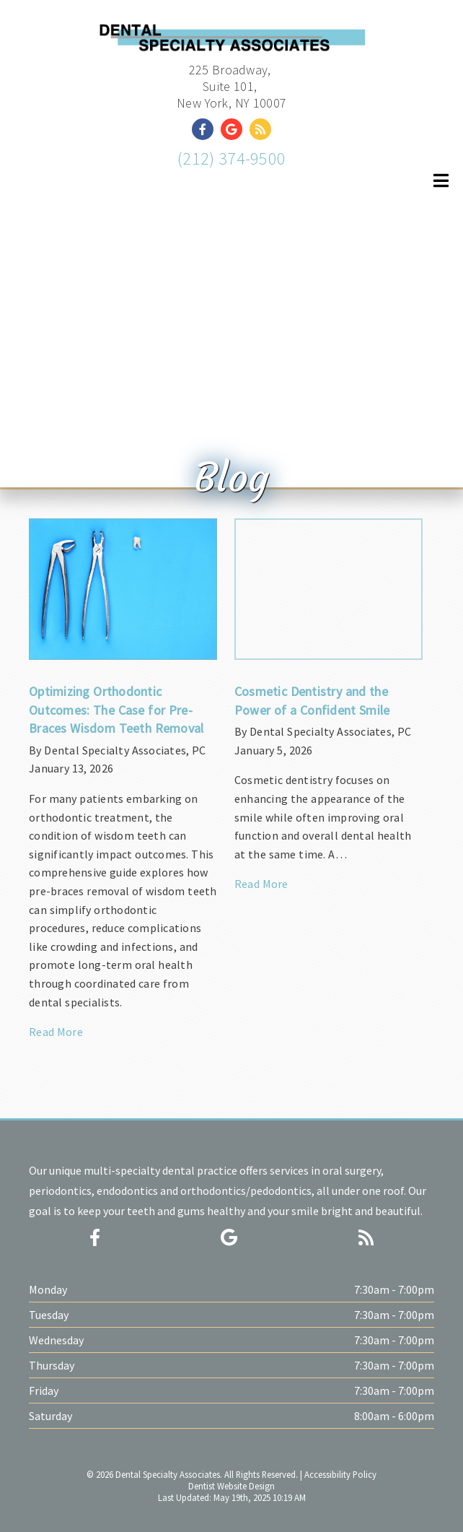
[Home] (231, 40)
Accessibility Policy (340, 1474)
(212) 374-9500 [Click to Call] (231, 158)
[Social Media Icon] (94, 1238)
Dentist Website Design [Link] (231, 1486)
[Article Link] (123, 785)
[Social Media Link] (206, 129)
